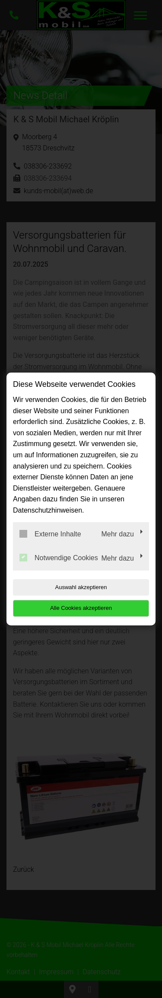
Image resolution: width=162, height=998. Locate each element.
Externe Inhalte (50, 534)
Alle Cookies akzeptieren (81, 608)
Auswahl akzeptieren (81, 587)
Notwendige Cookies (58, 557)
